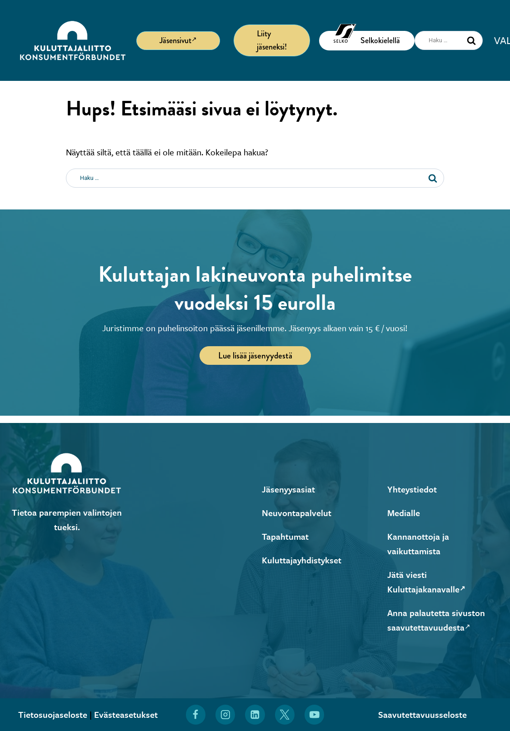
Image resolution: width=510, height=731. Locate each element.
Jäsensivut (178, 40)
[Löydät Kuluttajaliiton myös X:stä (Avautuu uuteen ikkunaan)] (285, 715)
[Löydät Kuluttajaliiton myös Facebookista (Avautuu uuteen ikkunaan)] (195, 715)
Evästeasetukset (126, 714)
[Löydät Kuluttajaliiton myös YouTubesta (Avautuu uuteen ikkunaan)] (315, 715)
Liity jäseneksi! (272, 40)
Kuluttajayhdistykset (301, 560)
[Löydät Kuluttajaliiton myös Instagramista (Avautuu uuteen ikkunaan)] (225, 715)
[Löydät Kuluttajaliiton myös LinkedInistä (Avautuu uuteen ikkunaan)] (255, 715)
